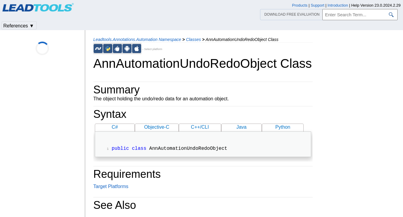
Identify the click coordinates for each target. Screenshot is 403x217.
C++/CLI (200, 127)
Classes (193, 39)
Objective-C (156, 127)
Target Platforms (110, 187)
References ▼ (18, 25)
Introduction (337, 5)
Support (317, 5)
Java (241, 127)
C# (115, 127)
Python (282, 127)
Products (299, 5)
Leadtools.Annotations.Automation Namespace (137, 39)
